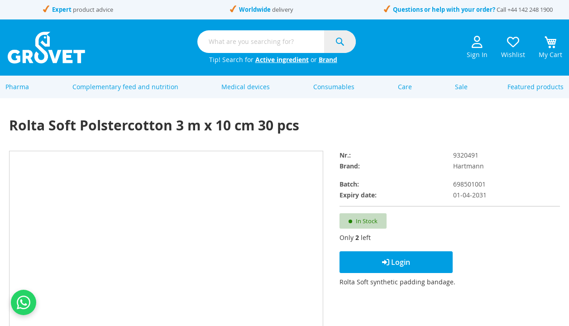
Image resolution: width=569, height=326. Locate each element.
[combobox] (276, 41)
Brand (328, 59)
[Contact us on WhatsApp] (23, 302)
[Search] (340, 41)
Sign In (477, 47)
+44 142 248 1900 (530, 9)
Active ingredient (282, 59)
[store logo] (46, 47)
